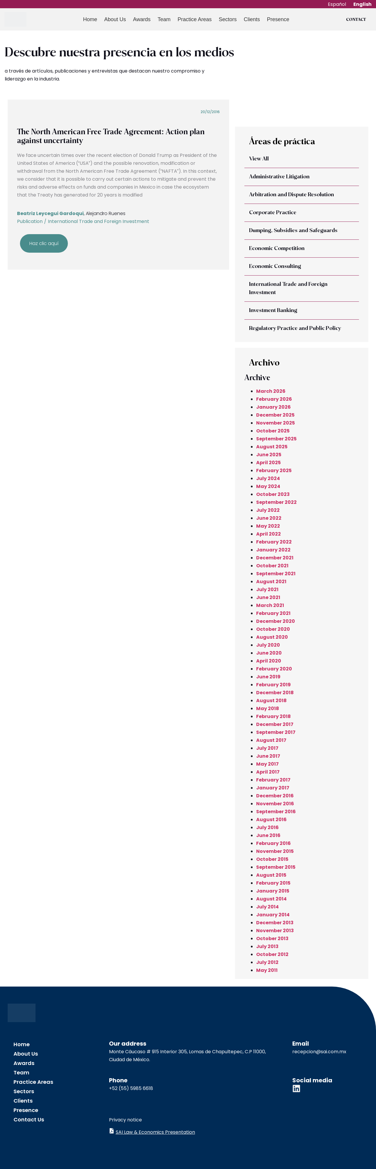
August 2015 (271, 875)
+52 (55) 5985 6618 (131, 1088)
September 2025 (276, 438)
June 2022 (268, 518)
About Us (114, 19)
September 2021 (276, 573)
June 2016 (268, 835)
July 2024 (268, 478)
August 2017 (271, 740)
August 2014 (271, 898)
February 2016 (273, 843)
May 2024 (268, 486)
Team (163, 19)
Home (89, 19)
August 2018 (271, 700)
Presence (277, 19)
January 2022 (273, 549)
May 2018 (267, 708)
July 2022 (268, 510)
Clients (251, 19)
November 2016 (275, 803)
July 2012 (267, 962)
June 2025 (268, 454)
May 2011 (267, 970)
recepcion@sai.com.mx (319, 1051)
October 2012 (272, 954)
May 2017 (267, 764)
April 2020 (268, 661)
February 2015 (273, 883)
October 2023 (273, 494)
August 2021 (271, 581)
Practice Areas (194, 19)
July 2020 (268, 645)
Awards (141, 19)
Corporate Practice (272, 213)
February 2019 (273, 684)
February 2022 (274, 542)
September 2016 (276, 811)
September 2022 (276, 502)
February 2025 (274, 470)
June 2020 (269, 653)
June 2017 (268, 756)
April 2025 (268, 462)
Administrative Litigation (279, 177)
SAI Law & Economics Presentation (155, 1132)
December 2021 (274, 557)
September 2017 (276, 732)
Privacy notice (125, 1119)
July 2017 (267, 748)
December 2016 (275, 795)
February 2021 (273, 613)
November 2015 (275, 851)
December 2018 (275, 692)
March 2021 (270, 605)
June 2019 (268, 676)
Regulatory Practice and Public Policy (295, 328)
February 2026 (274, 399)
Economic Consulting (275, 266)
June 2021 (268, 597)
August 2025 (272, 446)
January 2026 (273, 407)
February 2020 (274, 668)
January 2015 (272, 891)
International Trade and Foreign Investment (98, 221)
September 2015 (276, 867)
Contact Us (29, 1119)
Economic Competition (277, 248)
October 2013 (272, 938)
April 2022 (268, 534)
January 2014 (273, 914)
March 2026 (271, 391)
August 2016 (271, 819)
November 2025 (275, 423)
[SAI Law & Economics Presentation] (111, 1130)
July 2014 (267, 906)
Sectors (227, 19)
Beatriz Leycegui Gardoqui (50, 213)
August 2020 (272, 637)
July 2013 (267, 946)
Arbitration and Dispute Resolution (291, 195)
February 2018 (273, 716)
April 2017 (268, 772)
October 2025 (273, 430)
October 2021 (272, 565)
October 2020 (273, 629)
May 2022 (268, 526)
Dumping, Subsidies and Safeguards (293, 231)
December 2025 (275, 415)
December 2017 (274, 724)
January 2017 (272, 787)
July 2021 (267, 589)
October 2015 (272, 859)
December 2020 (275, 621)
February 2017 (273, 779)
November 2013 (275, 930)
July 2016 (267, 827)
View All (259, 159)
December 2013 (274, 922)
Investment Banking (273, 310)
